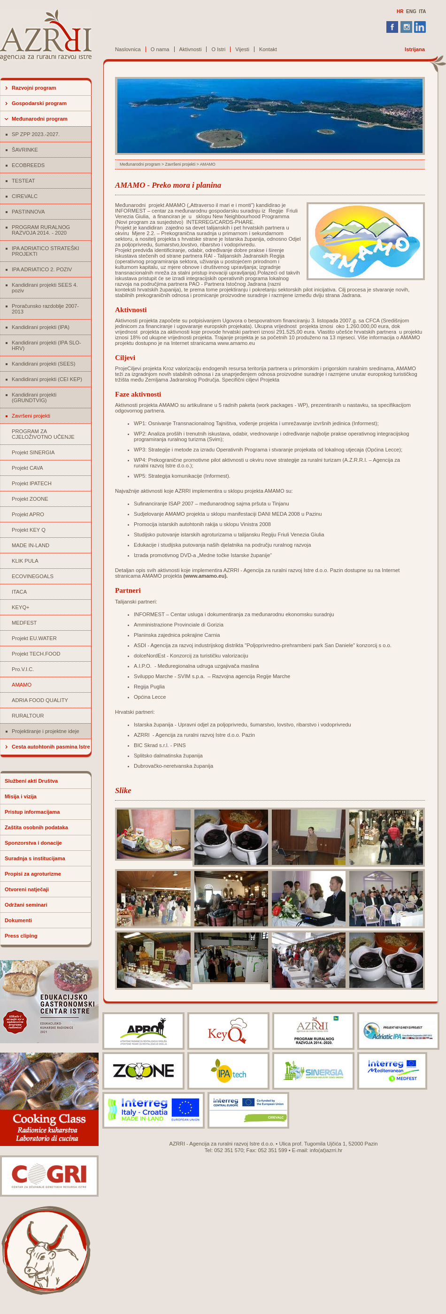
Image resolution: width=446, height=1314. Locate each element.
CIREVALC (25, 196)
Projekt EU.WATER (34, 638)
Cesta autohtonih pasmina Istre (51, 746)
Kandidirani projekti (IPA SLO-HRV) (46, 345)
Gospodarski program (39, 103)
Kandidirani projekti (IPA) (40, 327)
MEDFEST (24, 623)
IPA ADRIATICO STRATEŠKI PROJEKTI (45, 251)
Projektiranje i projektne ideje (45, 731)
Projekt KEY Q (29, 530)
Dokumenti (18, 920)
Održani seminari (26, 905)
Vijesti (242, 49)
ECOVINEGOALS (33, 576)
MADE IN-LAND (30, 545)
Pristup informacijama (32, 812)
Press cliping (21, 936)
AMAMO (21, 685)
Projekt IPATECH (32, 483)
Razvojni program (34, 88)
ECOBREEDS (28, 165)
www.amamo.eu (204, 576)
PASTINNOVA (28, 211)
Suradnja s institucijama (35, 858)
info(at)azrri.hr (326, 1150)
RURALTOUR (28, 715)
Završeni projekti (31, 416)
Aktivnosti (190, 49)
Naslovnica (128, 49)
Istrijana (415, 49)
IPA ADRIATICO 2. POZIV (42, 269)
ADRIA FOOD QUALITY (40, 700)
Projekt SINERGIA (33, 452)
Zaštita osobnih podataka (36, 827)
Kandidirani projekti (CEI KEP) (47, 379)
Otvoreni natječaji (27, 889)
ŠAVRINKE (25, 150)
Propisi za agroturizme (33, 874)
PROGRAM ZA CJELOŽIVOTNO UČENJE (43, 434)
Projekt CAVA (27, 468)
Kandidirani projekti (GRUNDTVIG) (34, 397)
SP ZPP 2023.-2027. (36, 134)
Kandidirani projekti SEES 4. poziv (45, 287)
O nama (160, 49)
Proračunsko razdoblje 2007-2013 (45, 308)
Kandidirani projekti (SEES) (44, 364)
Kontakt (268, 49)
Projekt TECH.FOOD (36, 654)
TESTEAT (23, 180)
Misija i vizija (21, 796)
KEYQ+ (21, 607)
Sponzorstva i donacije (33, 843)
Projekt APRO (28, 514)
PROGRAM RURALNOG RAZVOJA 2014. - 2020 (41, 230)
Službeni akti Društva (31, 781)
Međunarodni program (40, 119)
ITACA (19, 592)
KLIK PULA (25, 561)
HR (400, 11)
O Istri (218, 49)
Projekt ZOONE (30, 499)
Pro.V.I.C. (23, 669)
